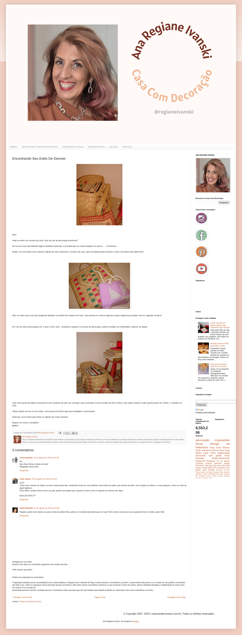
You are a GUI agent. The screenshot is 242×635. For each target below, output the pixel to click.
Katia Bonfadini (26, 508)
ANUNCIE (127, 147)
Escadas (216, 472)
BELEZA (114, 147)
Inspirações (222, 440)
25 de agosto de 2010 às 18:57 (44, 479)
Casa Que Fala (210, 465)
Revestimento (213, 474)
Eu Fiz (220, 461)
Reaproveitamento (221, 458)
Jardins (227, 461)
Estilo (198, 450)
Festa (198, 472)
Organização (223, 453)
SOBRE (13, 147)
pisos (221, 474)
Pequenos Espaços (205, 461)
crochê (204, 474)
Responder (24, 471)
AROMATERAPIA (96, 147)
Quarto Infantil (201, 468)
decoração (202, 440)
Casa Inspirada (26, 458)
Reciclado (200, 465)
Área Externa (225, 472)
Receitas (200, 458)
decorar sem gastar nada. (204, 478)
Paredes (211, 470)
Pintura (220, 476)
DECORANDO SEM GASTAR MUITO (40, 147)
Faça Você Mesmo (220, 447)
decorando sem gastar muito (213, 455)
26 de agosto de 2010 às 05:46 (46, 508)
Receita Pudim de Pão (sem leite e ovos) (219, 345)
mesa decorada (223, 465)
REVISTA (212, 468)
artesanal (206, 450)
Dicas (199, 443)
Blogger (135, 621)
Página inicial (100, 597)
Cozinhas (199, 463)
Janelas (198, 474)
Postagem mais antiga (176, 597)
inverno (227, 470)
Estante (227, 476)
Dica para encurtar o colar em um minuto (218, 365)
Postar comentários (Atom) (30, 601)
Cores (213, 453)
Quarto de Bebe (206, 472)
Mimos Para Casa (221, 450)
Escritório (219, 470)
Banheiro (218, 463)
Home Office (212, 476)
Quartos (209, 463)
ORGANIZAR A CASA (72, 147)
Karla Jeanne (25, 479)
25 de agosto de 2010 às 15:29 (46, 458)
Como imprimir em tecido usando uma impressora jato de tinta (220, 325)
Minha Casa (202, 453)
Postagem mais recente (22, 597)
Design (227, 463)
